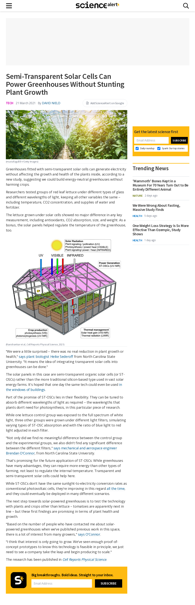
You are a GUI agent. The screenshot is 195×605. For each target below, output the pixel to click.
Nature (138, 195)
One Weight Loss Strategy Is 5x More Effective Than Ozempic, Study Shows (161, 230)
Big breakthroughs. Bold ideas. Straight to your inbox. (72, 575)
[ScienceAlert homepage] (97, 5)
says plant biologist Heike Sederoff (46, 356)
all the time (115, 488)
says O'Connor (89, 534)
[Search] (186, 5)
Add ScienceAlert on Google (105, 103)
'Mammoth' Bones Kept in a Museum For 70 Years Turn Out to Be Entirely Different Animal (160, 185)
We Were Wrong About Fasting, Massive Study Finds (156, 207)
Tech (9, 103)
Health (137, 216)
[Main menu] (9, 5)
